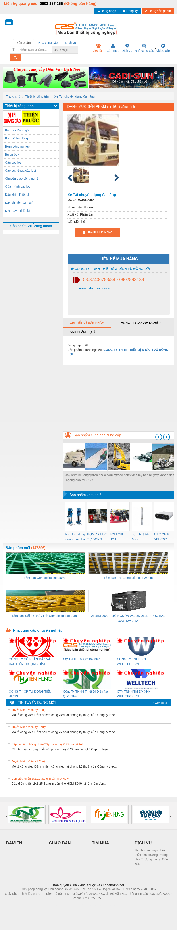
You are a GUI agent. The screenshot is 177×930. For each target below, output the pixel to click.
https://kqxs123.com (110, 905)
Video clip (163, 48)
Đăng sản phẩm (158, 11)
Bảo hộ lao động (16, 138)
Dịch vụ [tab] (70, 42)
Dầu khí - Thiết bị (17, 194)
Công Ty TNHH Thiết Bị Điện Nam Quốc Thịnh (86, 694)
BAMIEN (14, 843)
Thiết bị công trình (37, 96)
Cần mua (113, 48)
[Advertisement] (118, 396)
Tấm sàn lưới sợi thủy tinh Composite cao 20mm (45, 616)
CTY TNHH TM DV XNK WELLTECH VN (133, 694)
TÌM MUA (100, 843)
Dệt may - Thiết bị (17, 210)
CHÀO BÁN (60, 843)
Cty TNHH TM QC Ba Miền (81, 659)
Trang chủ (13, 96)
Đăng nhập (107, 11)
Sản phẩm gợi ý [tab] (82, 332)
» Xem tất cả (160, 702)
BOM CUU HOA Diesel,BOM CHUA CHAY (119, 537)
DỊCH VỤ (143, 843)
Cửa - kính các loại (18, 186)
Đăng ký (130, 11)
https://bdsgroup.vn (82, 905)
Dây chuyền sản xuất (19, 202)
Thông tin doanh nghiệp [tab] (140, 323)
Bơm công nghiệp (17, 146)
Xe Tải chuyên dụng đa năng (74, 96)
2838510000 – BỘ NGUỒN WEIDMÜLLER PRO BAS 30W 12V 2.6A (128, 618)
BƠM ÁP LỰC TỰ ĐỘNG (97, 537)
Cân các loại (13, 162)
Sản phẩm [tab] (24, 42)
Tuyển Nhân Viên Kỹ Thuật (29, 710)
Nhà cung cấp (144, 48)
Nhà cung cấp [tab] (48, 42)
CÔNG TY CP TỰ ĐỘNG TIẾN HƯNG (30, 694)
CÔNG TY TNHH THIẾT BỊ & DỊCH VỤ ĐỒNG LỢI (110, 268)
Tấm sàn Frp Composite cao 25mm (128, 578)
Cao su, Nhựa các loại (20, 170)
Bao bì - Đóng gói (17, 130)
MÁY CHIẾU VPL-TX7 (162, 537)
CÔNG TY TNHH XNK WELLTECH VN (132, 661)
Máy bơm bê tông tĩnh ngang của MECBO (79, 477)
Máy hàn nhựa (146, 475)
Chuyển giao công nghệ (21, 178)
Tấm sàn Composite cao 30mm (45, 578)
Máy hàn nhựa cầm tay (102, 475)
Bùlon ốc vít (13, 154)
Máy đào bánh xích (124, 475)
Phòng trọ (60, 905)
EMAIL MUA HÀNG (98, 232)
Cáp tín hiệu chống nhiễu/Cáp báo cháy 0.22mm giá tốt (47, 744)
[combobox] (76, 50)
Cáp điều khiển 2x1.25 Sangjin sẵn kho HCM (40, 778)
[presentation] (158, 437)
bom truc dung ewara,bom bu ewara (75, 537)
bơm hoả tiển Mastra (141, 537)
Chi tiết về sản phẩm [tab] (87, 323)
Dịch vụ (127, 48)
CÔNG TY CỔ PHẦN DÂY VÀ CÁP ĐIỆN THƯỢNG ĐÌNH (29, 661)
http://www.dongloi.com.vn (91, 288)
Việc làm (98, 48)
